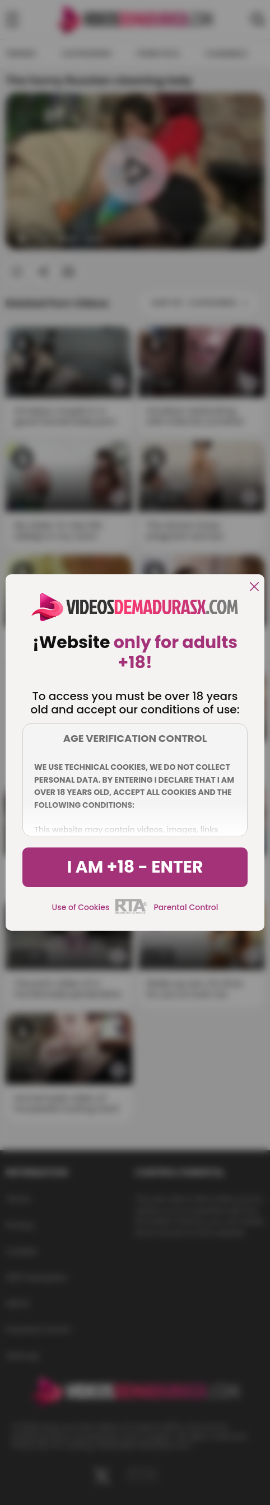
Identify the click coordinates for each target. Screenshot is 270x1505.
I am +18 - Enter (135, 867)
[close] (254, 587)
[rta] (131, 912)
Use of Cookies (81, 907)
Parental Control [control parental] (185, 907)
